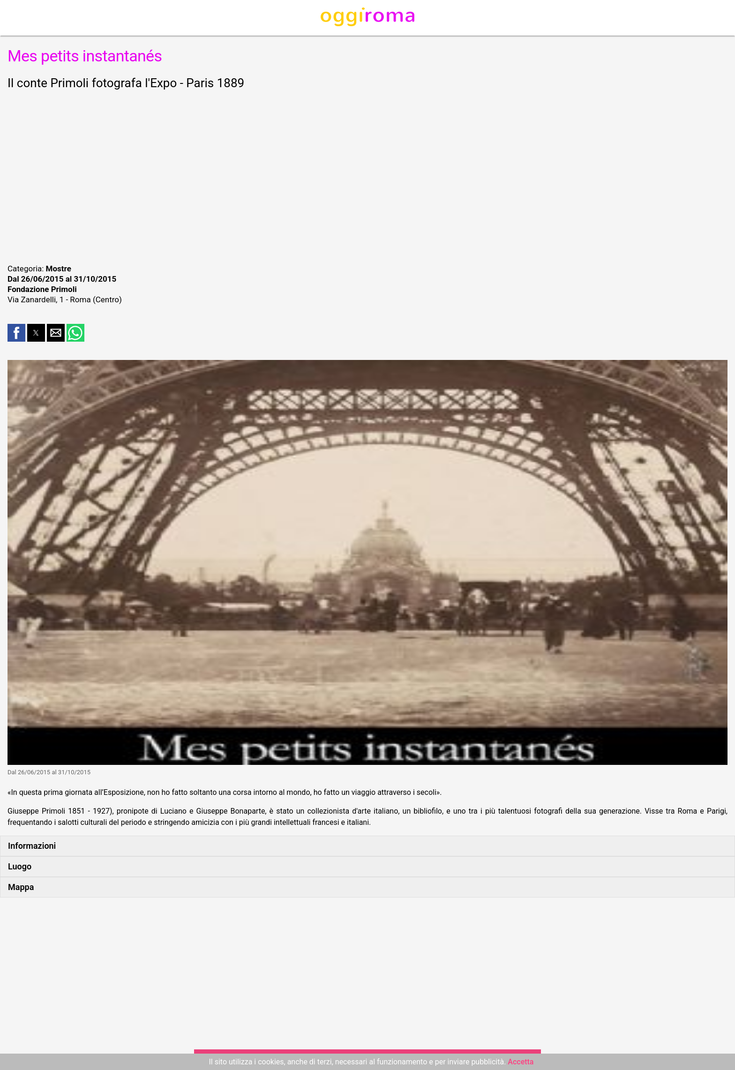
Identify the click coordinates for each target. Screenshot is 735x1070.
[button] (16, 333)
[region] (367, 175)
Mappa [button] (21, 887)
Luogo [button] (19, 866)
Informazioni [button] (32, 846)
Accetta (520, 1061)
